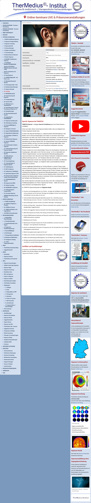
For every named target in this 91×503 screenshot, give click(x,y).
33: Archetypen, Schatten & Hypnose (11, 136)
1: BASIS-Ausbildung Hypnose (11, 39)
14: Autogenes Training (10, 239)
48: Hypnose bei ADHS (9, 183)
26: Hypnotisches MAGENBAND (8, 117)
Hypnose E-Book (8, 337)
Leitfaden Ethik (8, 342)
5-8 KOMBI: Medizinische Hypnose (10, 59)
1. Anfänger (8, 287)
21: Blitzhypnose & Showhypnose (8, 104)
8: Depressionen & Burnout (11, 54)
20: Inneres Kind (8, 101)
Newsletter (7, 254)
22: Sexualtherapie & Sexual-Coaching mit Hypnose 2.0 (11, 108)
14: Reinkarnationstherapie (11, 87)
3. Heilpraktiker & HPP (10, 292)
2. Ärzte (7, 289)
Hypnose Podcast (8, 256)
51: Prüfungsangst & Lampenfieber (9, 190)
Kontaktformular (75, 54)
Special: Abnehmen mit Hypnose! (10, 72)
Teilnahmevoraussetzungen (54, 81)
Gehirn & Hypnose (8, 276)
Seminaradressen (8, 350)
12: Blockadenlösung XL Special (10, 81)
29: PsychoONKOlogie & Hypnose (10, 125)
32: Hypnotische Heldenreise (11, 133)
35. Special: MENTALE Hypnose (9, 142)
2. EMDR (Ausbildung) (9, 201)
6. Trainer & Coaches (10, 298)
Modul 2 (55, 69)
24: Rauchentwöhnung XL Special (10, 114)
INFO (4, 261)
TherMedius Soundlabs (10, 283)
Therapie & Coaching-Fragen (11, 335)
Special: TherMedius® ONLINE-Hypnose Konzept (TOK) (10, 68)
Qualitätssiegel (7, 313)
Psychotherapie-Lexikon (10, 281)
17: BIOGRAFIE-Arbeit (9, 93)
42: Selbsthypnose (8, 167)
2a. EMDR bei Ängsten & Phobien (10, 204)
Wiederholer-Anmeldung (10, 357)
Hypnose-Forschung (9, 269)
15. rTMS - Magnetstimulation (9, 242)
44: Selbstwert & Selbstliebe (11, 171)
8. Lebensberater (9, 303)
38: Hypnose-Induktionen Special (10, 153)
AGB (4, 373)
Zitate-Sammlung (8, 333)
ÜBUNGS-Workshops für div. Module (11, 196)
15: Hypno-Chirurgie (9, 89)
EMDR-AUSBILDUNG (8, 199)
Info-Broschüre (7, 366)
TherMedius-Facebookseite (82, 214)
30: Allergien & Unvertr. (10, 129)
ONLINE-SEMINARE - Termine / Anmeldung (10, 26)
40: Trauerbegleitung (9, 161)
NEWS (4, 252)
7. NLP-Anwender (9, 300)
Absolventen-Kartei (9, 359)
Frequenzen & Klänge (9, 331)
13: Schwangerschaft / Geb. (11, 84)
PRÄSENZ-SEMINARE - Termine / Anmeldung (11, 29)
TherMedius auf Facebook (10, 258)
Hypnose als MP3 (8, 324)
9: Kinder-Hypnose (8, 57)
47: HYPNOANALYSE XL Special (9, 180)
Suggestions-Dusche (9, 328)
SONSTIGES (5, 348)
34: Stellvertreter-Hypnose (10, 139)
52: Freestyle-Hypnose (9, 193)
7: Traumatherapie (8, 52)
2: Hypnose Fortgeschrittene (11, 41)
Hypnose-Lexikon (8, 278)
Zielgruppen (7, 285)
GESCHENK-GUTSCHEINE (9, 346)
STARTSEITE (6, 23)
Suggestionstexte (8, 250)
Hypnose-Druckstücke (9, 315)
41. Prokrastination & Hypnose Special (9, 164)
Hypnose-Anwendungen (10, 263)
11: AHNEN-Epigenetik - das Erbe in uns (11, 78)
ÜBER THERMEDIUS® (8, 32)
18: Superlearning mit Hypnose (9, 96)
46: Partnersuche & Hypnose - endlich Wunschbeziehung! (11, 176)
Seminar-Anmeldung (9, 355)
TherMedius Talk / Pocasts (10, 326)
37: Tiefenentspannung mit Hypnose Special (11, 149)
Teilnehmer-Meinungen (10, 353)
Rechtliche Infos (8, 272)
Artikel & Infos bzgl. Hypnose (11, 265)
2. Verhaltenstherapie (9, 221)
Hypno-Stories (7, 322)
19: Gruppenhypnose (9, 99)
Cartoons (6, 344)
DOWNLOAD (6, 311)
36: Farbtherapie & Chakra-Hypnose (11, 145)
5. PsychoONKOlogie (9, 230)
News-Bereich (74, 180)
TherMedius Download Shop (11, 247)
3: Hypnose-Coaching (9, 43)
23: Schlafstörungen (9, 111)
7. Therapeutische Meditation (11, 235)
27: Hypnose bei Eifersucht (10, 120)
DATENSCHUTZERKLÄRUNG (9, 368)
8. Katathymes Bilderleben (10, 237)
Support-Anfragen (8, 362)
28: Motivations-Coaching (10, 123)
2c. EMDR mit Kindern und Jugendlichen (10, 210)
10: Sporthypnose (8, 75)
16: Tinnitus (7, 91)
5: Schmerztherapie (9, 48)
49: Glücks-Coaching (9, 185)
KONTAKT (5, 35)
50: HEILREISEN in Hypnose (11, 187)
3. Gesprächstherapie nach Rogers (10, 224)
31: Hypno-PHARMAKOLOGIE (11, 131)
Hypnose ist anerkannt (77, 296)
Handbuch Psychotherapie (10, 339)
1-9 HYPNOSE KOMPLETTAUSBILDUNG (10, 63)
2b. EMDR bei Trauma (9, 207)
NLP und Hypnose (8, 274)
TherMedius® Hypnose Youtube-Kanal (80, 145)
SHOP (4, 245)
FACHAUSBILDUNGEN (8, 215)
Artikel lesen (79, 369)
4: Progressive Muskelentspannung (9, 227)
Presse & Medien (8, 364)
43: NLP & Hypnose (9, 169)
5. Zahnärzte (8, 296)
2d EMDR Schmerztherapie (10, 213)
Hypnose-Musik (8, 317)
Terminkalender (63, 60)
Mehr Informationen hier (78, 86)
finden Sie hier (74, 207)
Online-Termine (59, 88)
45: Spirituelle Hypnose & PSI (11, 173)
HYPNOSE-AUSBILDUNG (9, 37)
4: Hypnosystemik (8, 46)
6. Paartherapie (8, 233)
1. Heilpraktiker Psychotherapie (8, 218)
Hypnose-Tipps (7, 267)
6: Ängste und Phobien (9, 50)
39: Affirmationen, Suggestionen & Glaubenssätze (8, 157)
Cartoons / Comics (83, 238)
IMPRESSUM (6, 370)
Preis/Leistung (7, 308)
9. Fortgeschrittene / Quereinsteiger (10, 305)
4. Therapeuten (9, 294)
